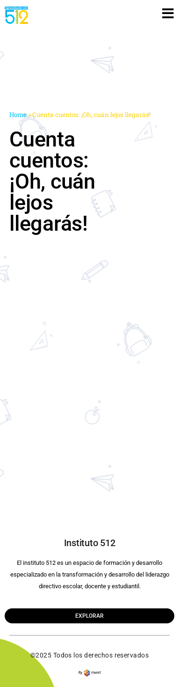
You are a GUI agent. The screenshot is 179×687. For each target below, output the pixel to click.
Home (18, 114)
